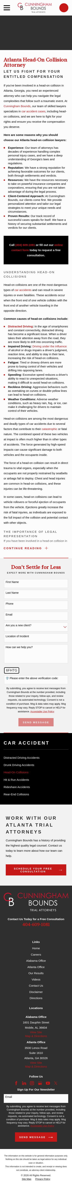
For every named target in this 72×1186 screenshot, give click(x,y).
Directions (36, 998)
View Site (36, 1032)
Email (9, 614)
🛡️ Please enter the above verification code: (32, 678)
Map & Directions (36, 1036)
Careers (36, 954)
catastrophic (49, 429)
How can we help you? (19, 647)
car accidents (23, 290)
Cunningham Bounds (17, 106)
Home (36, 948)
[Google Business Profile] (40, 1083)
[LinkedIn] (24, 1083)
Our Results (36, 973)
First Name (12, 582)
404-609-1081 (36, 925)
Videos (36, 979)
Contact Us (36, 985)
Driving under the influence (49, 346)
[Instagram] (32, 1083)
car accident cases (33, 111)
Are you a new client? (18, 625)
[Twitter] (56, 1083)
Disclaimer (36, 992)
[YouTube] (48, 1083)
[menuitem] (36, 757)
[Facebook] (16, 1083)
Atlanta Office (36, 967)
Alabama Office (36, 960)
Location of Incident (17, 636)
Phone (9, 603)
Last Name (12, 592)
